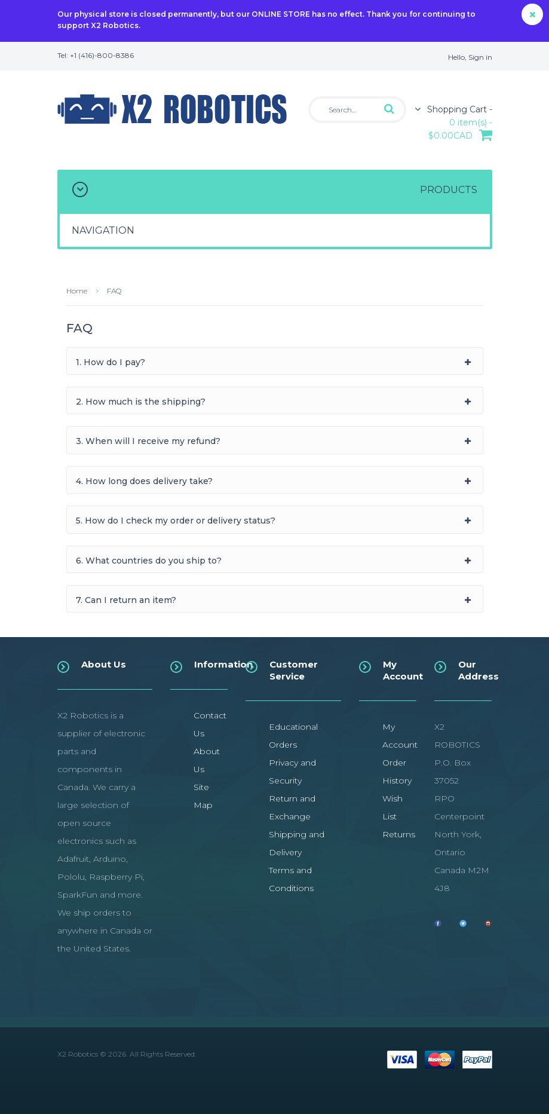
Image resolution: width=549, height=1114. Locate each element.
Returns (398, 834)
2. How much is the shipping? (141, 401)
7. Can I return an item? (126, 600)
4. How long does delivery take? (144, 481)
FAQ (114, 290)
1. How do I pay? (110, 362)
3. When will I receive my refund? (148, 441)
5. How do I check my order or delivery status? (175, 520)
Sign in (480, 57)
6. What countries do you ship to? (149, 560)
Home (76, 290)
